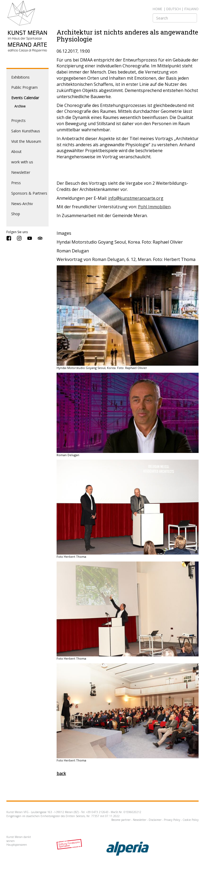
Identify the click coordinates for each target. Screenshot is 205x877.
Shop (15, 213)
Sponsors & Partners (29, 193)
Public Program (24, 87)
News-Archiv (22, 203)
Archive (20, 106)
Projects (18, 120)
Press (16, 182)
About (16, 151)
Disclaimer (155, 820)
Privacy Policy (172, 820)
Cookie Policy (191, 820)
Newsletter (20, 172)
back (61, 773)
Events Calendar (25, 97)
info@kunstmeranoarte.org (135, 198)
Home (157, 9)
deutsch (173, 9)
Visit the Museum (26, 141)
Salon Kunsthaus (25, 130)
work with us (22, 161)
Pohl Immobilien (154, 207)
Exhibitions (20, 77)
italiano (191, 9)
